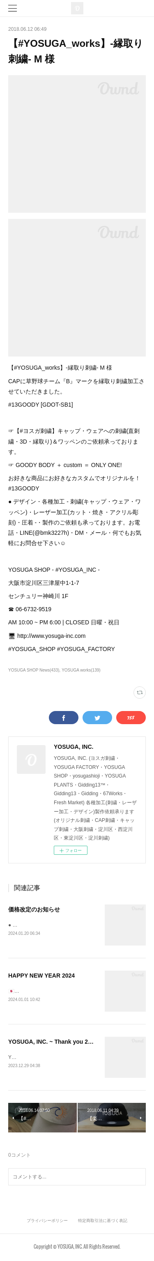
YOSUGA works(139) (81, 670)
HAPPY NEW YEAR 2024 (41, 976)
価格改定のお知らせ (34, 909)
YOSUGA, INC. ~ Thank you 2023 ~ (55, 1043)
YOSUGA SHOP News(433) (33, 670)
